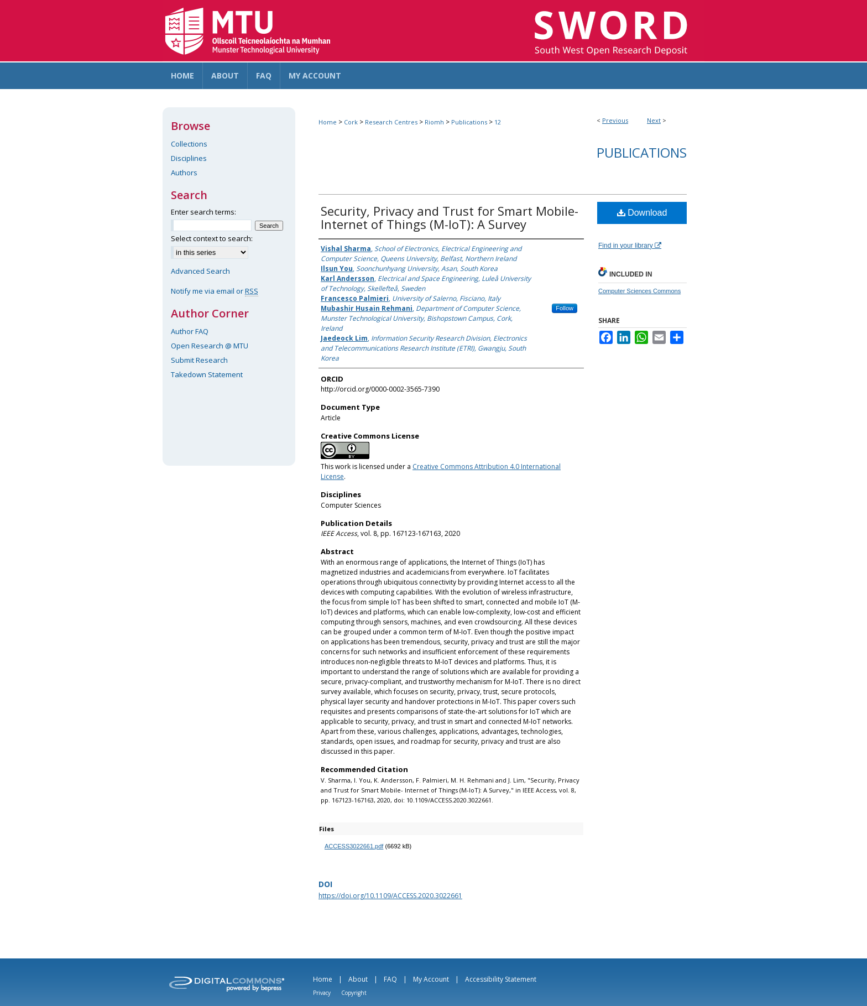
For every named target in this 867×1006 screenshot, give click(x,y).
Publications (469, 122)
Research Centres (391, 122)
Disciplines (189, 158)
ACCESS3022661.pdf (354, 846)
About (358, 979)
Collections (189, 144)
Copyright (354, 993)
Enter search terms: (203, 212)
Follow (564, 308)
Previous (615, 120)
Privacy (322, 993)
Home (327, 122)
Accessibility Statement (500, 979)
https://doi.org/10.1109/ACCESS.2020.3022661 (390, 895)
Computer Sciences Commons (639, 291)
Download (642, 212)
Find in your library (629, 245)
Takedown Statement (207, 374)
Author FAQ (189, 331)
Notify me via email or (214, 291)
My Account (431, 979)
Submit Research (199, 360)
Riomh (434, 122)
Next (654, 120)
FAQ (390, 979)
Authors (184, 173)
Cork (351, 122)
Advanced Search (200, 271)
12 (497, 122)
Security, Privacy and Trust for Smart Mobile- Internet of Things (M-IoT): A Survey (449, 217)
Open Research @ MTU (209, 346)
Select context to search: (212, 238)
